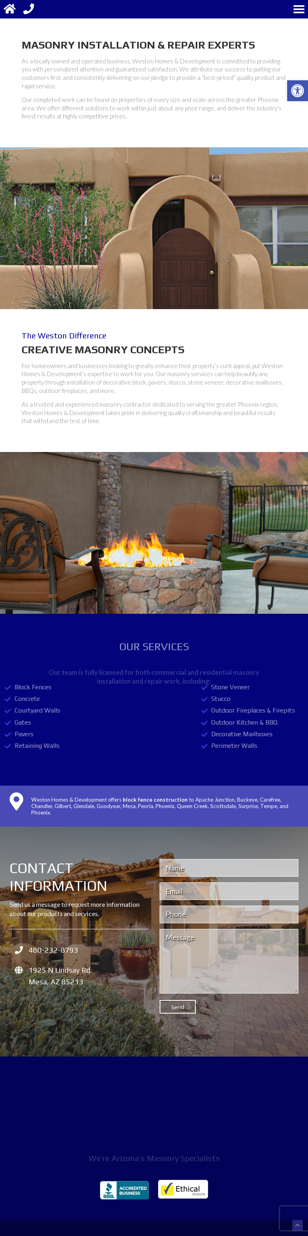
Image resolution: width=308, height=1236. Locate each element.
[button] (297, 90)
